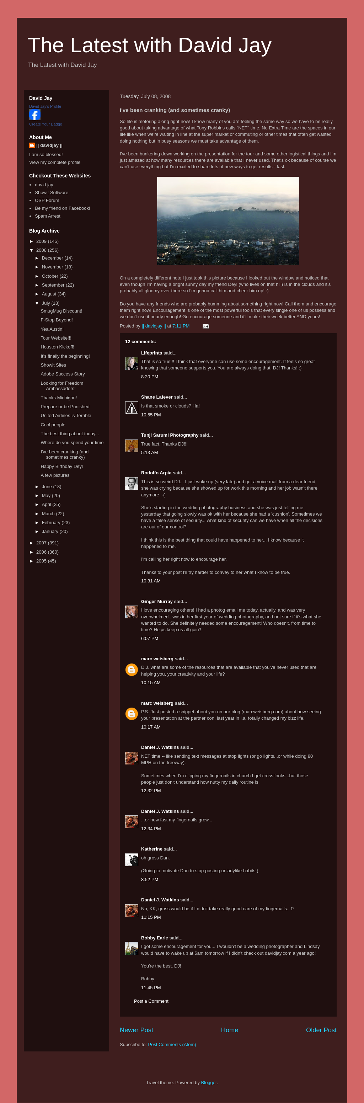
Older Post (321, 1030)
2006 (42, 552)
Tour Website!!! (56, 338)
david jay (44, 184)
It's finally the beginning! (65, 356)
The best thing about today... (70, 433)
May (47, 495)
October (51, 276)
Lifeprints (151, 353)
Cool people (53, 424)
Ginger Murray (157, 601)
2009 (42, 241)
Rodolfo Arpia (156, 472)
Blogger (209, 1082)
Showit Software (51, 192)
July (47, 303)
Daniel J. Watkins (160, 747)
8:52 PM (149, 879)
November (53, 267)
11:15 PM (151, 917)
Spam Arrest (47, 216)
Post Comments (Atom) (172, 1044)
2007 (42, 542)
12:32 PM (151, 790)
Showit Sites (53, 365)
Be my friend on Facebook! (62, 208)
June (47, 486)
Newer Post (136, 1030)
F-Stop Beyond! (57, 320)
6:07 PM (149, 638)
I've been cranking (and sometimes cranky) (65, 454)
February (52, 522)
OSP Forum (47, 200)
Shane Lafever (157, 397)
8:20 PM (149, 376)
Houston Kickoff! (57, 347)
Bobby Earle (154, 938)
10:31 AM (151, 581)
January (51, 531)
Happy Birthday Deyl (62, 466)
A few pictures (55, 475)
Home (230, 1030)
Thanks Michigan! (59, 397)
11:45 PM (151, 987)
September (54, 285)
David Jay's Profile (45, 106)
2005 (42, 561)
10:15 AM (151, 682)
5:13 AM (149, 452)
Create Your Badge (45, 124)
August (50, 294)
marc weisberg (157, 658)
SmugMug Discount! (61, 311)
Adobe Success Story (63, 374)
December (53, 258)
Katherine (151, 849)
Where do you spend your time (72, 442)
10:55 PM (151, 414)
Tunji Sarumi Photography (170, 435)
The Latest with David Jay (149, 45)
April (47, 504)
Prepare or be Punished (65, 406)
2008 (42, 250)
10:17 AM (151, 727)
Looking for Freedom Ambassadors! (62, 385)
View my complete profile (54, 162)
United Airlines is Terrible (66, 415)
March (49, 513)
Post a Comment (151, 1001)
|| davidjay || (49, 145)
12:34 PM (151, 828)
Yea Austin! (52, 329)
